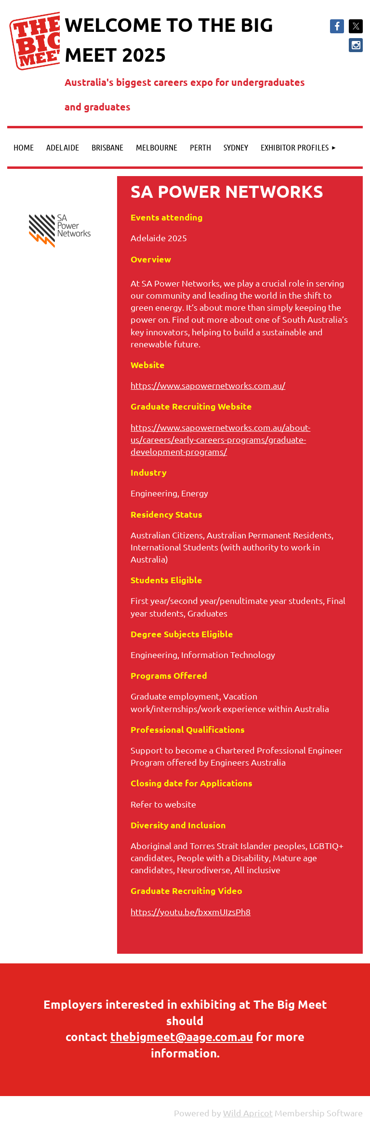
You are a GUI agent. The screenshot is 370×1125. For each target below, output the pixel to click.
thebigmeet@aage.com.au (181, 1036)
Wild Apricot (248, 1113)
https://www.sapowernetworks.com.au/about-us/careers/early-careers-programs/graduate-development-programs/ (220, 439)
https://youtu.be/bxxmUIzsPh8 (191, 911)
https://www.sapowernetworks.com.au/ (208, 385)
